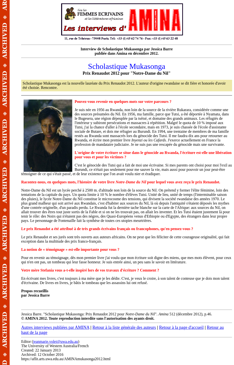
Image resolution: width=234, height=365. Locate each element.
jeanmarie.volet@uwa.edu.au (55, 341)
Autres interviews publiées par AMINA (55, 327)
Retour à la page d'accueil (181, 327)
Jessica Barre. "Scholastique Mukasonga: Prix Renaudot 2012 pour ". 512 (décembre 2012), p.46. (126, 184)
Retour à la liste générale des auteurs (124, 327)
